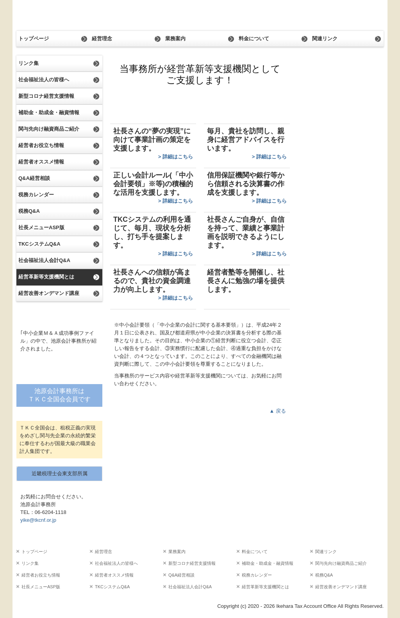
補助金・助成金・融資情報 (48, 112)
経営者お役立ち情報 (41, 145)
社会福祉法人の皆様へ (43, 80)
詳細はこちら (177, 157)
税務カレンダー (36, 195)
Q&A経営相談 (34, 178)
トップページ (33, 38)
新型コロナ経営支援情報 (46, 96)
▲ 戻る (278, 411)
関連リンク (325, 38)
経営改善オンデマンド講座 (48, 293)
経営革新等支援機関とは (46, 277)
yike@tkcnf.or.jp (38, 520)
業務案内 (175, 38)
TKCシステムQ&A (39, 244)
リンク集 (28, 63)
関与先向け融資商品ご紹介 (48, 129)
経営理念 (102, 38)
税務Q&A (29, 211)
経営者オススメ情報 (41, 162)
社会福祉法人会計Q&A (44, 260)
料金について (254, 38)
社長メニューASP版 (41, 227)
